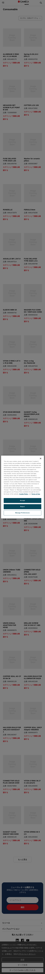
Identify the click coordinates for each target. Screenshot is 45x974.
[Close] (40, 458)
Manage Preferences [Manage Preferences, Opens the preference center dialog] (22, 512)
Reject (22, 506)
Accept (22, 500)
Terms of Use (36, 494)
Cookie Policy (23, 494)
